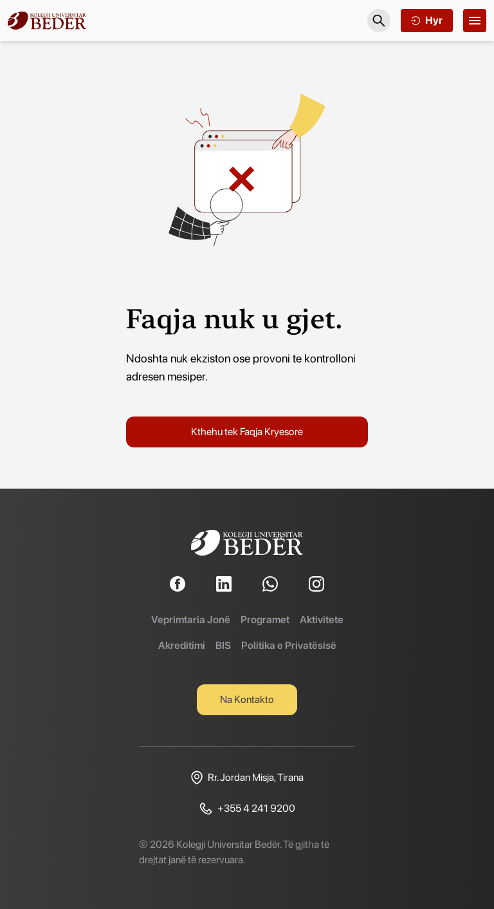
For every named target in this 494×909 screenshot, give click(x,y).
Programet (265, 620)
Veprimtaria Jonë (190, 620)
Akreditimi (181, 645)
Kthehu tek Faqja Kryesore (247, 432)
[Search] (378, 20)
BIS (223, 645)
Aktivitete (321, 620)
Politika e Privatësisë (288, 645)
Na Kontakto (247, 699)
